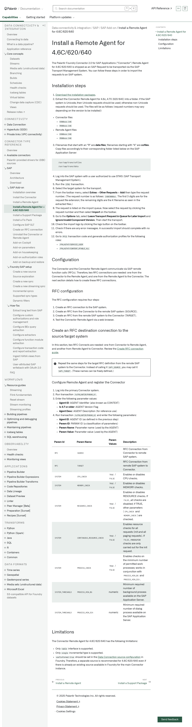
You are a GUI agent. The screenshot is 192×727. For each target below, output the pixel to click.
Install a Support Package (27, 215)
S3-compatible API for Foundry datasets (24, 596)
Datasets (15, 59)
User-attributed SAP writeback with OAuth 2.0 (27, 366)
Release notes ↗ (16, 112)
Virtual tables (17, 97)
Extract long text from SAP (27, 310)
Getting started (35, 17)
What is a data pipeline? (20, 44)
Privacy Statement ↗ (67, 706)
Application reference (19, 49)
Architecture (17, 178)
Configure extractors (24, 335)
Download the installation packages (75, 95)
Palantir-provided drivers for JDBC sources (26, 162)
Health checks (18, 88)
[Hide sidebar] (43, 25)
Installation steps (167, 39)
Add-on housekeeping (25, 252)
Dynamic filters (21, 301)
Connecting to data (17, 39)
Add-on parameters (24, 247)
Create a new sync (23, 281)
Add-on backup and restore (28, 262)
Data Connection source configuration (119, 657)
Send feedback (169, 719)
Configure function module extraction (28, 341)
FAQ (12, 372)
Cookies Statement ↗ (68, 701)
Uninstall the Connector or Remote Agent (27, 236)
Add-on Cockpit (22, 243)
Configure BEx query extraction (24, 328)
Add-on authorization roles (28, 257)
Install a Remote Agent (25, 202)
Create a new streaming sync (29, 286)
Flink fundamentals (21, 395)
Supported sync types (25, 296)
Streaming (16, 390)
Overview (12, 34)
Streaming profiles (20, 409)
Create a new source (24, 272)
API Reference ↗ (161, 8)
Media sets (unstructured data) (27, 68)
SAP (95, 28)
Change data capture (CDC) (26, 102)
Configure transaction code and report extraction (28, 350)
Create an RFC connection (28, 230)
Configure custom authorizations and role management (26, 318)
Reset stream (17, 400)
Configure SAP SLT (23, 225)
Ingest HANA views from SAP (26, 358)
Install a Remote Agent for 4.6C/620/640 (27, 209)
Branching (16, 73)
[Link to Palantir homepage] (11, 8)
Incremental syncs (23, 291)
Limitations (164, 48)
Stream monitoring (20, 405)
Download (15, 183)
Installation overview (24, 192)
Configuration (166, 44)
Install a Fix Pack (22, 220)
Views (13, 107)
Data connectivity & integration (71, 28)
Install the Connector (24, 197)
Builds (13, 78)
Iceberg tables (18, 92)
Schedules (16, 83)
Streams (14, 63)
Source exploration (23, 276)
